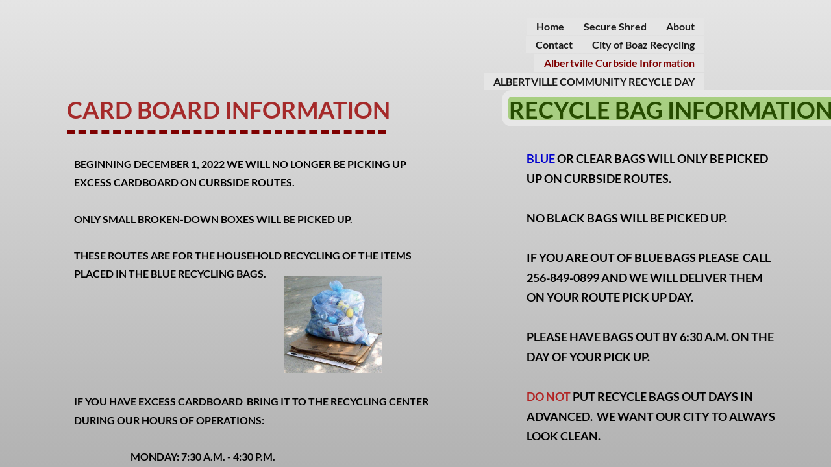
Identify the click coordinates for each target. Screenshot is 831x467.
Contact (554, 44)
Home (550, 26)
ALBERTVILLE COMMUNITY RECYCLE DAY (594, 81)
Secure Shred (615, 26)
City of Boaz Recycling (643, 44)
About (680, 26)
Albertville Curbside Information (619, 62)
